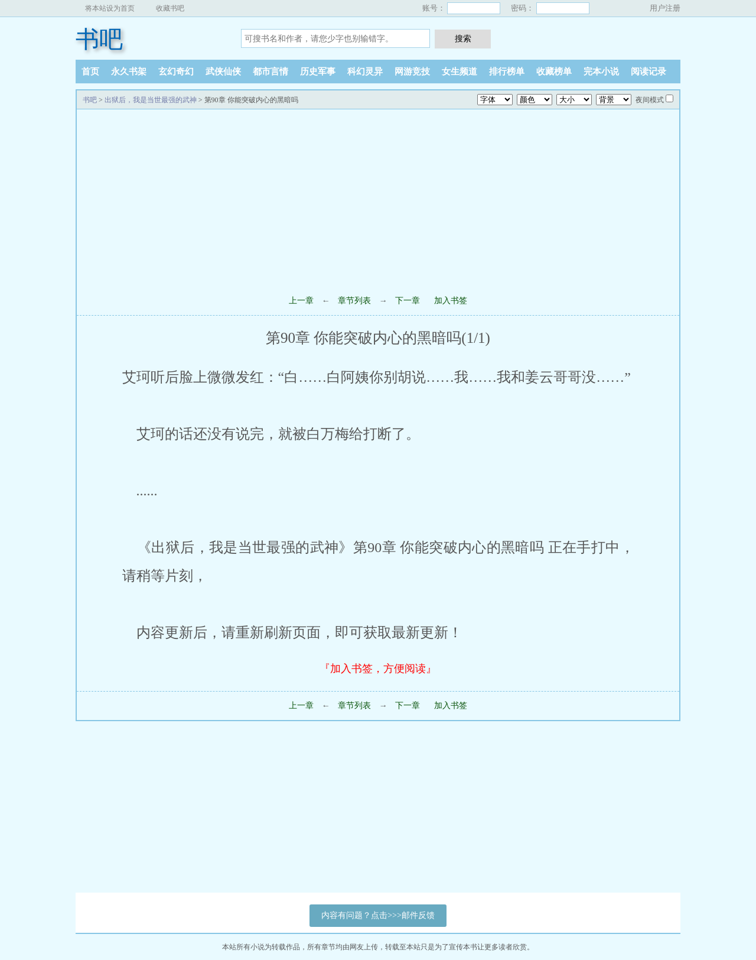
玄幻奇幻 (176, 71)
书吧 (99, 39)
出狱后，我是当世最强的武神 (151, 100)
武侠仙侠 (223, 71)
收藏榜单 (554, 71)
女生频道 (459, 71)
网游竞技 (412, 71)
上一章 (301, 300)
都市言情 (270, 71)
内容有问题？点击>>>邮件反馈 (378, 915)
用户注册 (665, 8)
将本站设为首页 (110, 8)
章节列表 (354, 300)
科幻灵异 (365, 71)
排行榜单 (506, 71)
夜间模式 (650, 100)
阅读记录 (648, 71)
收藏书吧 (170, 8)
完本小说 (601, 71)
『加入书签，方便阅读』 (378, 668)
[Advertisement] (378, 198)
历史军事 (317, 71)
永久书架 (128, 71)
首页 (90, 71)
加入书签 (450, 300)
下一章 (407, 300)
